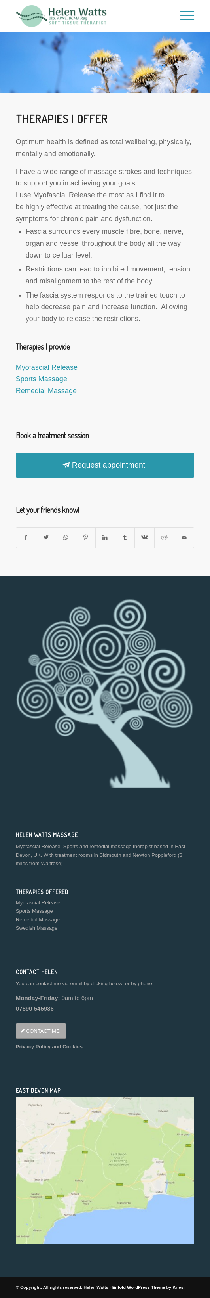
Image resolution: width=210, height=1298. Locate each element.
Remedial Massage (46, 391)
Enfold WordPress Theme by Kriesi (148, 1287)
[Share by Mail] (184, 538)
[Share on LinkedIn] (105, 538)
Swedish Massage (37, 928)
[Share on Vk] (144, 538)
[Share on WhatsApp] (66, 538)
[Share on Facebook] (26, 538)
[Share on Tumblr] (124, 538)
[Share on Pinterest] (85, 538)
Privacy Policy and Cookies (49, 1046)
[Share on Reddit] (164, 538)
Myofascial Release (47, 367)
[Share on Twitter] (46, 538)
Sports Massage (41, 379)
